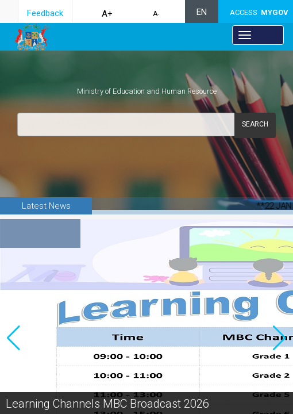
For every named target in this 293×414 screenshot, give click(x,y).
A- (156, 14)
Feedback (45, 13)
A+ (107, 14)
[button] (279, 329)
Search (255, 124)
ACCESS (259, 12)
